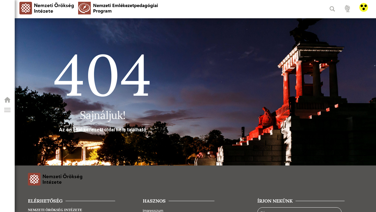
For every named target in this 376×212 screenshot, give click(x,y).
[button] (7, 110)
